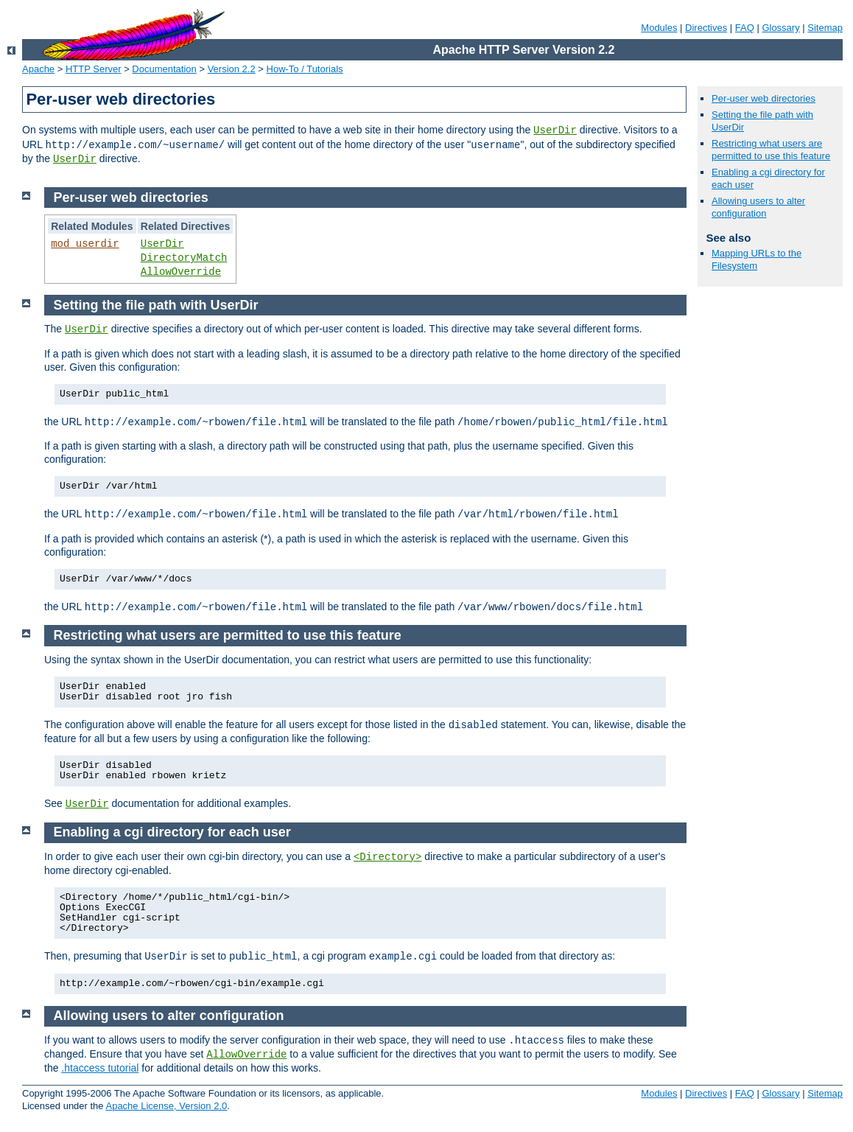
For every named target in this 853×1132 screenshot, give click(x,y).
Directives (706, 27)
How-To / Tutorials (305, 68)
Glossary (780, 27)
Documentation (164, 68)
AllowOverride (181, 272)
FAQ (744, 27)
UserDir (555, 130)
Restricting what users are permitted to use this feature (771, 149)
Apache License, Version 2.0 (166, 1105)
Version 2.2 (232, 68)
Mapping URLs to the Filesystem (756, 259)
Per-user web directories (763, 98)
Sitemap (825, 27)
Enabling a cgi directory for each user (172, 832)
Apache (38, 68)
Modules (659, 27)
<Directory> (387, 857)
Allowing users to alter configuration (758, 207)
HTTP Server (94, 68)
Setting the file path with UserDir (156, 305)
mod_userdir (85, 244)
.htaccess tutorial (99, 1068)
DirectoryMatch (184, 258)
